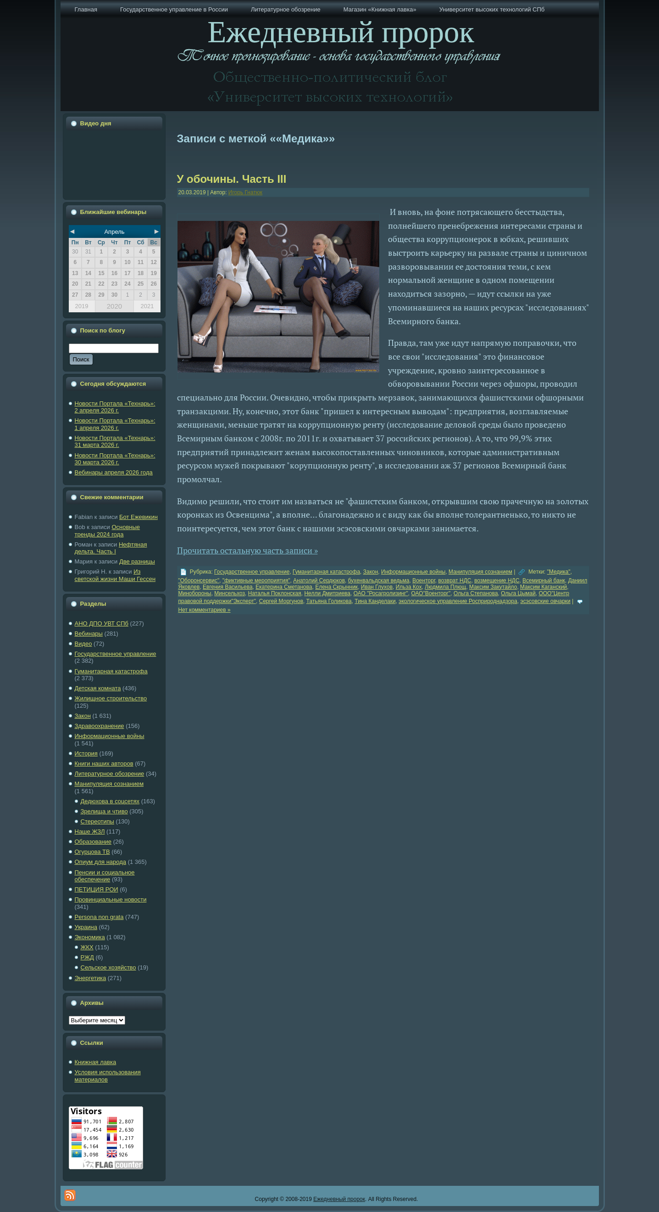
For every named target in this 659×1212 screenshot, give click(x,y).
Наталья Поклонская (274, 593)
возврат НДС (454, 580)
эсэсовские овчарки (545, 601)
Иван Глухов (377, 587)
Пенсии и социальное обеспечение (105, 876)
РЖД (87, 957)
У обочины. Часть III (232, 179)
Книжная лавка (95, 1062)
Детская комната (98, 688)
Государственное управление (115, 653)
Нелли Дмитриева (327, 593)
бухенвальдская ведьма (379, 580)
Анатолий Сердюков (319, 580)
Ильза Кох (409, 587)
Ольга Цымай (518, 593)
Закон (83, 715)
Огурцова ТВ (92, 851)
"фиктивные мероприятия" (256, 580)
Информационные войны (109, 736)
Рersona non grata (99, 916)
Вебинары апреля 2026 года (114, 472)
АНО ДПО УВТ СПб (101, 623)
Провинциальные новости (111, 899)
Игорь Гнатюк (245, 192)
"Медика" (558, 572)
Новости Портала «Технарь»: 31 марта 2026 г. (115, 441)
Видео (83, 643)
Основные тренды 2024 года (107, 531)
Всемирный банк (543, 580)
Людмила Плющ (445, 587)
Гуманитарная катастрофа (111, 671)
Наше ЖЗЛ (90, 831)
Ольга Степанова (476, 593)
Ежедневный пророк (339, 1199)
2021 (147, 306)
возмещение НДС (496, 580)
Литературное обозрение (109, 773)
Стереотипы (97, 821)
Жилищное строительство (111, 698)
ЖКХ (87, 947)
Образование (93, 841)
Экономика (90, 937)
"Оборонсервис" (199, 580)
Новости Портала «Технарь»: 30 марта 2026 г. (115, 459)
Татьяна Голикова (329, 601)
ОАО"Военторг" (431, 593)
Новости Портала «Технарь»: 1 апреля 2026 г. (115, 424)
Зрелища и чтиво (104, 811)
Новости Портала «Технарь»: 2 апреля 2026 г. (115, 407)
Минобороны (194, 593)
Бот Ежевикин (138, 516)
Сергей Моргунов (281, 601)
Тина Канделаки (374, 601)
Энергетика (90, 978)
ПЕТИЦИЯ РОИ (96, 889)
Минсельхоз (229, 593)
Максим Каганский (543, 587)
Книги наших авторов (104, 763)
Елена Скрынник (336, 587)
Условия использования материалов (108, 1076)
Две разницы (137, 561)
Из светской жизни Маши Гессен (115, 575)
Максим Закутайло (493, 587)
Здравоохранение (99, 725)
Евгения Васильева (228, 587)
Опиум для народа (101, 861)
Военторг (423, 580)
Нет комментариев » (204, 610)
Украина (86, 927)
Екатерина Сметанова (283, 587)
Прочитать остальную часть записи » (247, 550)
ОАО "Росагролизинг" (381, 593)
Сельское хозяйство (108, 967)
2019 (82, 306)
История (86, 753)
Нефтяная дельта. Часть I (111, 548)
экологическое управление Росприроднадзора (458, 601)
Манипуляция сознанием (109, 783)
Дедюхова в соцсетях (110, 801)
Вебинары (89, 633)
